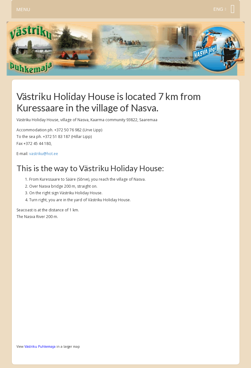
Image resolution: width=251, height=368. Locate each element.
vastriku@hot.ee (43, 153)
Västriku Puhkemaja (40, 346)
